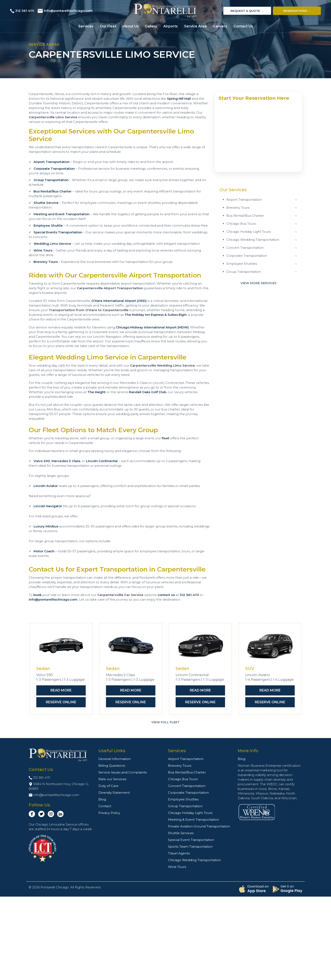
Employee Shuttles (183, 799)
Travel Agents (179, 853)
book (37, 595)
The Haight (96, 392)
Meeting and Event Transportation (62, 214)
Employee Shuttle (48, 225)
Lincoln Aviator (46, 486)
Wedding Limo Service (52, 244)
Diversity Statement (114, 793)
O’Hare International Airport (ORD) (119, 301)
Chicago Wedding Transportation (194, 860)
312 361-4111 (189, 595)
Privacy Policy (109, 813)
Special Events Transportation (58, 232)
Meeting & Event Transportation (193, 820)
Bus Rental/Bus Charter (53, 191)
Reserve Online (61, 702)
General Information (114, 759)
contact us (166, 595)
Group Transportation (51, 180)
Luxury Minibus (46, 526)
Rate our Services (112, 779)
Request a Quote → (247, 10)
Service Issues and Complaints (122, 772)
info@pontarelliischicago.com (68, 11)
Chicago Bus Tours (183, 779)
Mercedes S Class (66, 461)
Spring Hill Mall (179, 99)
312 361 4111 (24, 11)
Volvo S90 (42, 461)
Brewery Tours (46, 262)
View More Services (258, 283)
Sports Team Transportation (190, 847)
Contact (104, 806)
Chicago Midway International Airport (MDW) (152, 327)
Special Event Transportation (191, 840)
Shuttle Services (181, 833)
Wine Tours (43, 250)
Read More (61, 690)
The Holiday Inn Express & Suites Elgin (156, 315)
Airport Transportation (52, 162)
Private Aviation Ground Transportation (199, 826)
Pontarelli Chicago (55, 887)
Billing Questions (111, 766)
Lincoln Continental (102, 461)
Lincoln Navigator (48, 506)
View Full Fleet (165, 722)
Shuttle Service (46, 203)
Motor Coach (44, 551)
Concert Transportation (186, 786)
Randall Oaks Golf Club (147, 392)
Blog (102, 799)
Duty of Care (108, 786)
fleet (165, 438)
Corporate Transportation (54, 169)
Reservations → (297, 10)
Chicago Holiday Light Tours (190, 813)
